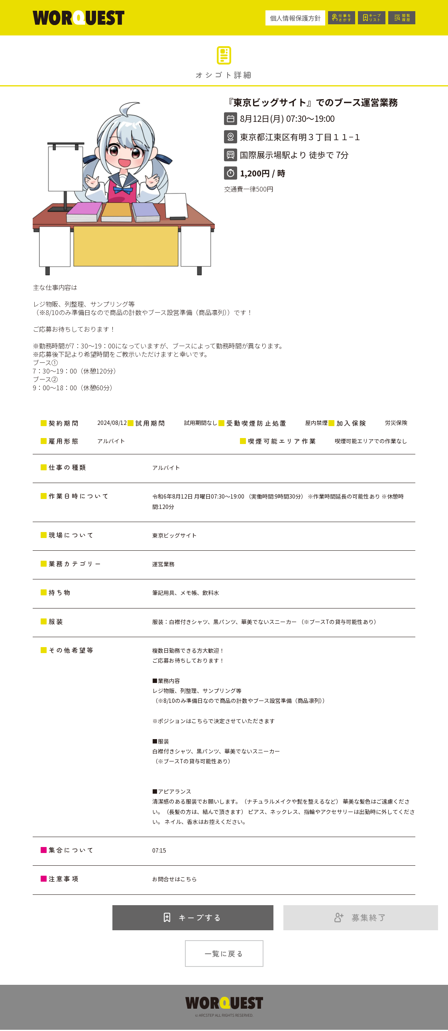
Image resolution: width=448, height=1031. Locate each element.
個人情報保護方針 (290, 18)
